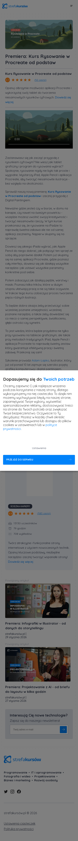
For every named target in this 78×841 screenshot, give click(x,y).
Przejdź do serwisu (19, 459)
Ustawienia (39, 448)
